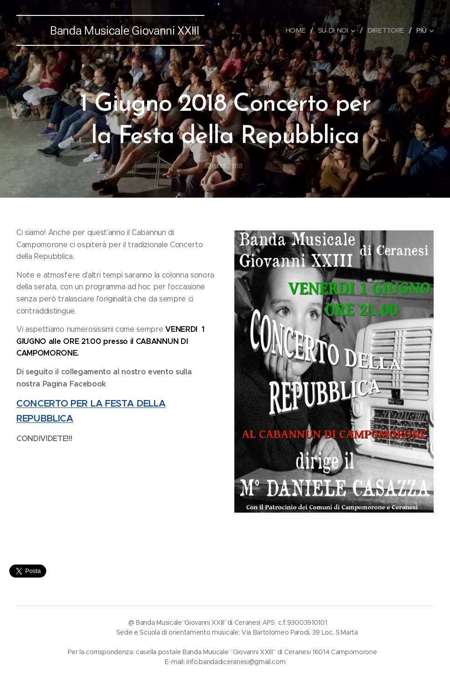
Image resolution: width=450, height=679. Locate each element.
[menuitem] (299, 30)
